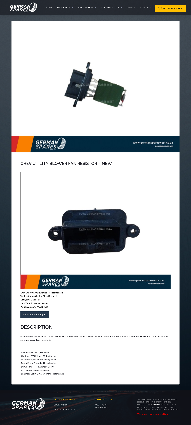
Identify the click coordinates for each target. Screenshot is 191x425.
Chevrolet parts (65, 409)
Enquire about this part (35, 314)
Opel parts (61, 405)
